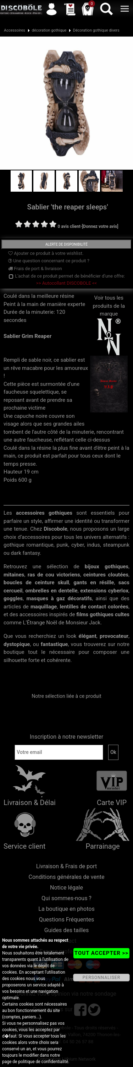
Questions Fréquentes (66, 919)
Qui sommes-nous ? (66, 898)
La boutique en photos (66, 908)
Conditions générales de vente (67, 877)
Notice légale (66, 887)
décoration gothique (49, 30)
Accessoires (14, 30)
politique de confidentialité (43, 1061)
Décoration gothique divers (96, 30)
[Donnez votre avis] (100, 226)
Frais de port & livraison (35, 268)
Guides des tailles (66, 930)
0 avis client (68, 226)
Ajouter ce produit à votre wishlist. (45, 253)
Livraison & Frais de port (66, 866)
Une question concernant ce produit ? (48, 260)
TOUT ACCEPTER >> (101, 953)
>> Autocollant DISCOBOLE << (66, 283)
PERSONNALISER (101, 977)
